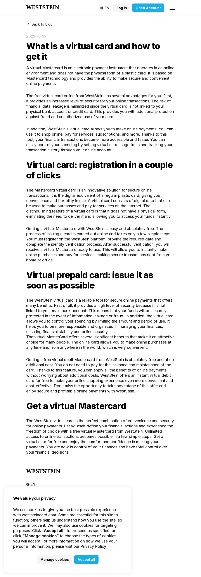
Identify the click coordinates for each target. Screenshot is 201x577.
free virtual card (48, 95)
